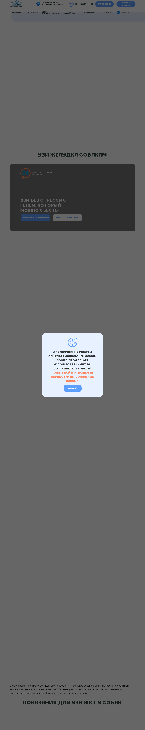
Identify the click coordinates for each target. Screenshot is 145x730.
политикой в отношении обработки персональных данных (72, 376)
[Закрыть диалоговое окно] (99, 337)
